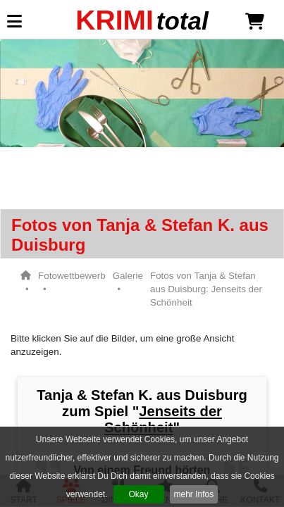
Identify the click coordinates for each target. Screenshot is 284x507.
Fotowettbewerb (72, 275)
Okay (138, 494)
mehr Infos (194, 494)
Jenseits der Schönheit (163, 419)
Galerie (128, 275)
